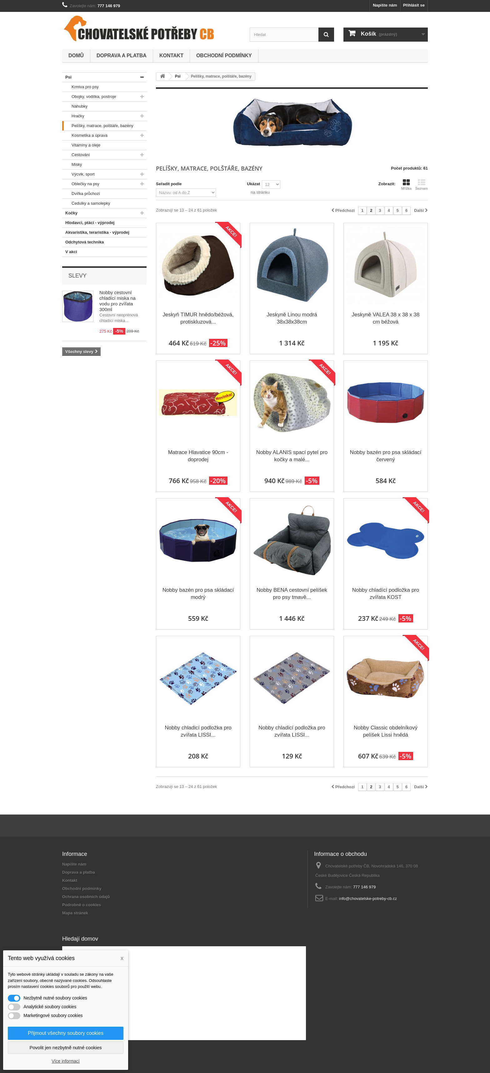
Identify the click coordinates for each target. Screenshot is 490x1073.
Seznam (421, 184)
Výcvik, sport (78, 174)
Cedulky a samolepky (86, 203)
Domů (76, 55)
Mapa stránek (75, 913)
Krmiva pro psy (80, 87)
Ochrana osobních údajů (86, 896)
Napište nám (385, 5)
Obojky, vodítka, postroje (89, 96)
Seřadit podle (169, 183)
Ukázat (253, 183)
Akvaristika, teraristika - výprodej (95, 232)
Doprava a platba (122, 55)
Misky (72, 164)
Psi (67, 77)
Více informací (65, 1061)
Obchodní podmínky (224, 55)
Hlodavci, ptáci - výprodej (88, 222)
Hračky (73, 116)
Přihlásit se (414, 5)
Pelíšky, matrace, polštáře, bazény (97, 125)
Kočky (70, 213)
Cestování (76, 155)
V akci (69, 252)
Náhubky (75, 106)
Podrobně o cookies (81, 904)
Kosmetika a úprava (85, 135)
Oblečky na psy (80, 184)
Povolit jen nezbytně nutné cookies (66, 1047)
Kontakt (171, 55)
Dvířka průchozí (81, 193)
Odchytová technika (83, 242)
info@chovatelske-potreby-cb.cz (368, 898)
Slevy (77, 276)
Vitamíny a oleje (81, 145)
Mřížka (406, 184)
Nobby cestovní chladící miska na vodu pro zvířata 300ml (117, 301)
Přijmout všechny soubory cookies (65, 1033)
